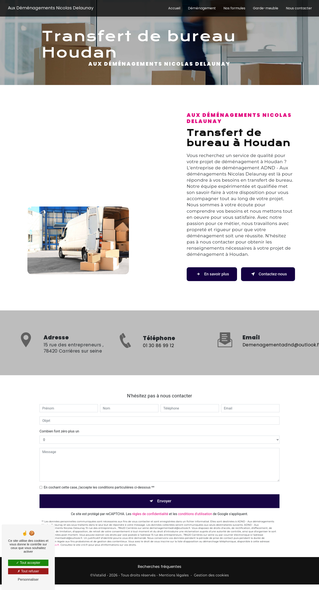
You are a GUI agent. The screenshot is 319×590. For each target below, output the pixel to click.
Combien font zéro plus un (59, 426)
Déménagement (202, 8)
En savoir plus (212, 274)
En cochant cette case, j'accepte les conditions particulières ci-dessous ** (99, 482)
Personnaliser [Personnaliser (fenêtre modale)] (28, 579)
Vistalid (99, 576)
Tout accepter (28, 563)
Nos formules (234, 8)
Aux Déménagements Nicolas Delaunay (51, 8)
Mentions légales (174, 576)
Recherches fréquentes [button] (159, 567)
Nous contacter (299, 8)
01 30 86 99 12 (158, 351)
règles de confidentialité (150, 509)
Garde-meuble (265, 8)
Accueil (174, 8)
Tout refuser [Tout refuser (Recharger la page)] (28, 571)
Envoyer (164, 496)
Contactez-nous (267, 274)
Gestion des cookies (211, 576)
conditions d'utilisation (195, 509)
